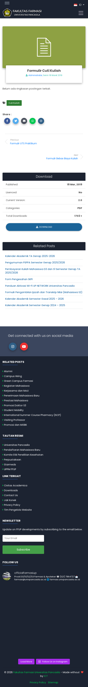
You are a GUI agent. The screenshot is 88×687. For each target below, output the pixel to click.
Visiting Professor (14, 420)
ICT (46, 676)
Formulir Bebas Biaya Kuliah (51, 156)
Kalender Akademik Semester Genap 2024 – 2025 (35, 305)
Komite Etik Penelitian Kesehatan (23, 454)
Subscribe (23, 550)
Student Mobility (14, 410)
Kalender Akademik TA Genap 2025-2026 (30, 256)
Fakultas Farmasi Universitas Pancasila (36, 672)
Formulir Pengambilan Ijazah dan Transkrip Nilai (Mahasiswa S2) (43, 292)
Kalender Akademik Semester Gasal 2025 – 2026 (34, 299)
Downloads (11, 490)
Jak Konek (10, 500)
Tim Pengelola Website (18, 509)
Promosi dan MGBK (15, 425)
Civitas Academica (15, 485)
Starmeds (10, 464)
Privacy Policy (12, 505)
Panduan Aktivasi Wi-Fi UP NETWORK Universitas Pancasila (40, 286)
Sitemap (53, 682)
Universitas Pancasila (17, 445)
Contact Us (11, 495)
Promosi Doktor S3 (15, 405)
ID (78, 5)
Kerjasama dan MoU (16, 390)
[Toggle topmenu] (7, 3)
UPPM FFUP (10, 469)
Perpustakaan (12, 459)
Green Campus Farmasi (18, 381)
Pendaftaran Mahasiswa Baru (22, 450)
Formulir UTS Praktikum (37, 141)
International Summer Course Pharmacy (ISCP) (32, 415)
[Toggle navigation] (81, 12)
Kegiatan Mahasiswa (16, 386)
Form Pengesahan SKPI (19, 279)
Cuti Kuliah (14, 103)
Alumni (8, 371)
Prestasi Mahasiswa (16, 400)
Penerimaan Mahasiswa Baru (21, 395)
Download (44, 227)
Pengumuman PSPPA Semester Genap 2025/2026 (35, 262)
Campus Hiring (13, 376)
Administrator (35, 75)
